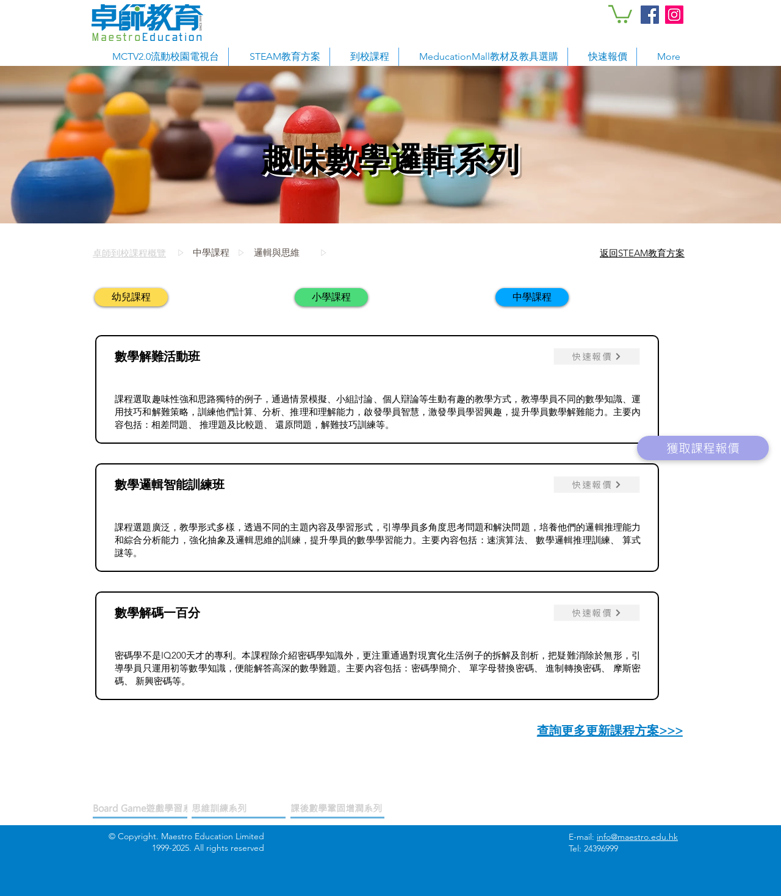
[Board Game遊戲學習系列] (147, 808)
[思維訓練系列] (239, 808)
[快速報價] (596, 356)
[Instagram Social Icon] (674, 14)
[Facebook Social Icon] (650, 14)
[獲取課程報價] (703, 448)
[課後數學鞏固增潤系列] (337, 808)
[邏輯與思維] (338, 252)
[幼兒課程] (131, 297)
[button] (620, 13)
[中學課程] (214, 252)
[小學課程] (331, 297)
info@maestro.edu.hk (637, 836)
